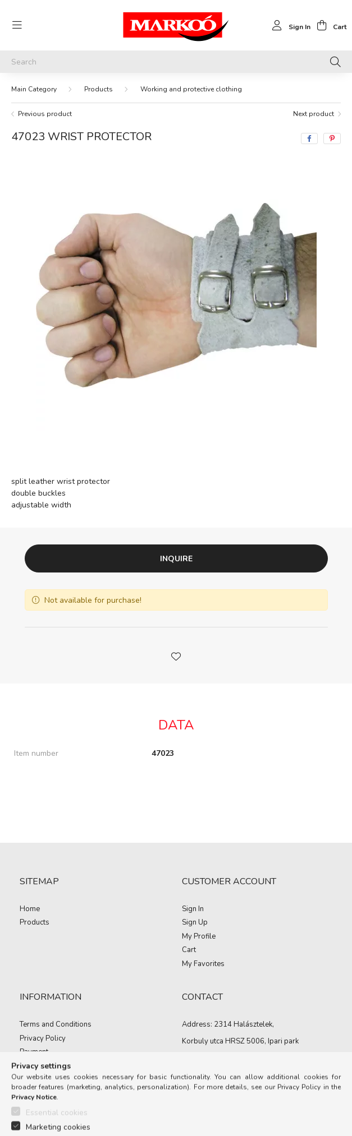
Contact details (44, 1079)
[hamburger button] (17, 25)
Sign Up (195, 922)
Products (98, 89)
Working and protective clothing (191, 89)
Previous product (45, 113)
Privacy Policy (43, 1039)
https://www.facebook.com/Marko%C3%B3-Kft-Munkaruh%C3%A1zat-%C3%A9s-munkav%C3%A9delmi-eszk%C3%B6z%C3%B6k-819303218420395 (184, 1091)
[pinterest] (332, 138)
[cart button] (328, 25)
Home (30, 909)
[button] (176, 655)
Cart (189, 950)
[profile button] (288, 25)
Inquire (176, 558)
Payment (34, 1052)
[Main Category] (34, 89)
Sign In (193, 909)
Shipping (34, 1066)
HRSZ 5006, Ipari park (262, 1041)
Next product (313, 113)
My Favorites (203, 964)
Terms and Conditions (56, 1024)
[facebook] (309, 138)
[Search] (176, 61)
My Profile (199, 936)
